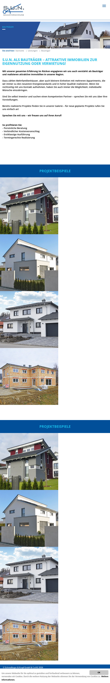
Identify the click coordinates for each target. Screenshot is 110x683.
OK (99, 672)
